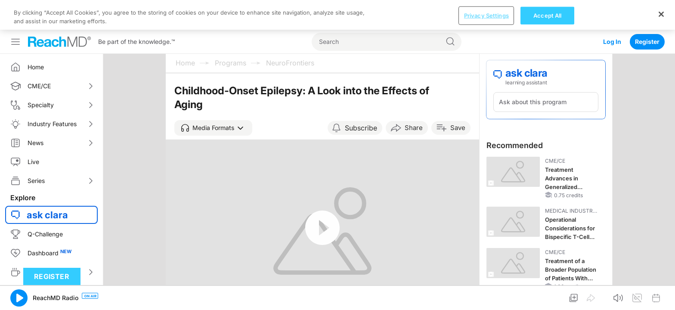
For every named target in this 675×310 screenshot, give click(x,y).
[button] (213, 98)
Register (647, 12)
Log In (612, 12)
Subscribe (361, 98)
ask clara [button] (47, 185)
